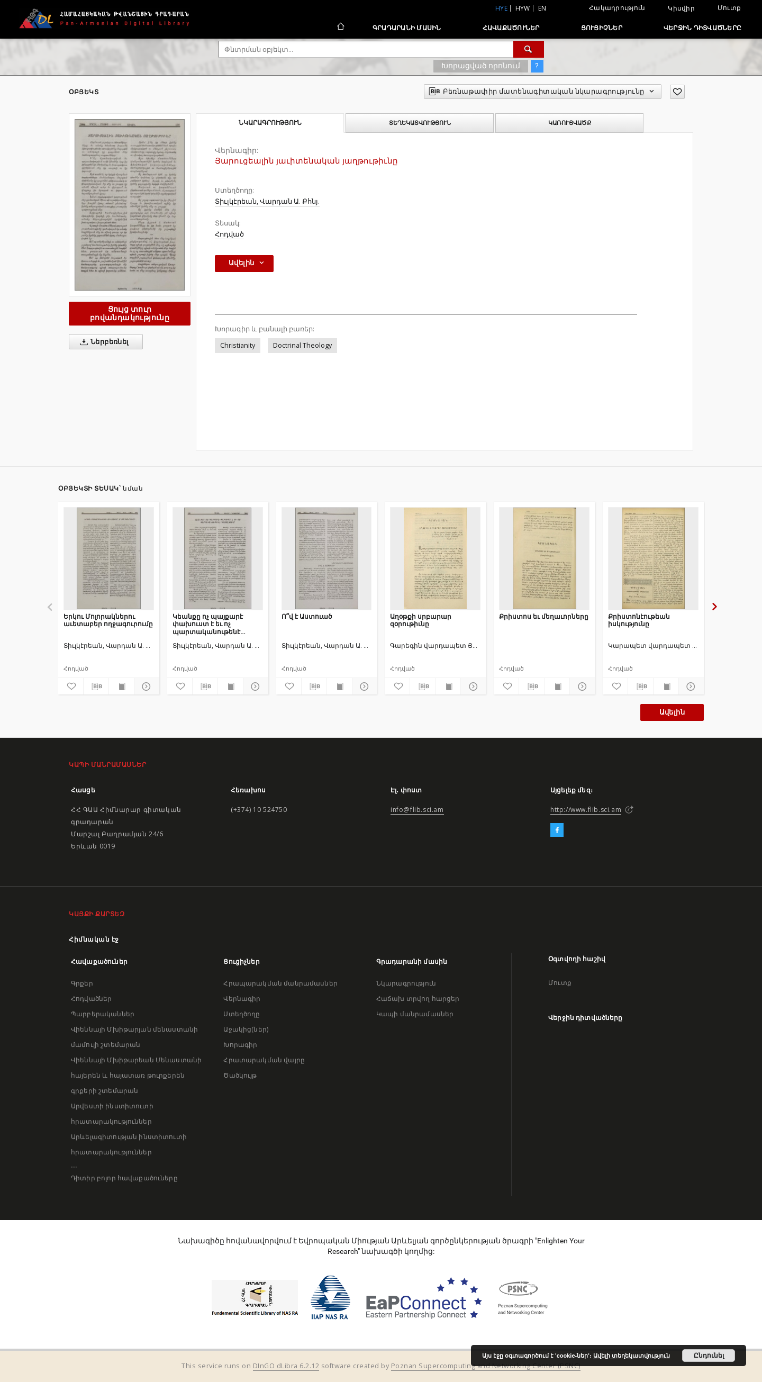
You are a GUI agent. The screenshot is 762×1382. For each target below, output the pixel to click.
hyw (522, 8)
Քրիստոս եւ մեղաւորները (543, 616)
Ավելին (672, 712)
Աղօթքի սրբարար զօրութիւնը (420, 620)
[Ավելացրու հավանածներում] (677, 92)
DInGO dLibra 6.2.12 (286, 1365)
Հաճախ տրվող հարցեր (418, 998)
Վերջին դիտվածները (702, 27)
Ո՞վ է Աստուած (307, 616)
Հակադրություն (617, 7)
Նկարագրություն (406, 983)
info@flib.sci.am (417, 809)
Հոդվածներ (91, 998)
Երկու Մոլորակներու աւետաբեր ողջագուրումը (108, 620)
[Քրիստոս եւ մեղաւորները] (544, 558)
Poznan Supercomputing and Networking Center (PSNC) (485, 1365)
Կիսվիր (681, 8)
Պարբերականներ (102, 1013)
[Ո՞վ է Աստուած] (326, 558)
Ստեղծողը (241, 1013)
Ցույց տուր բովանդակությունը (129, 313)
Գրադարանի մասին (407, 27)
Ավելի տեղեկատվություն (631, 1355)
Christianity (237, 345)
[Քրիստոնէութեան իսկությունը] (653, 558)
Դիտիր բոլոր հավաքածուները (124, 1177)
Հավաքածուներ (511, 27)
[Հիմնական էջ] (340, 27)
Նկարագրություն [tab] (270, 123)
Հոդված (229, 234)
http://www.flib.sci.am (585, 809)
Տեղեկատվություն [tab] (420, 123)
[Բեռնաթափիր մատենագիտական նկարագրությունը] (96, 686)
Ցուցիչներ (601, 27)
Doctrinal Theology (302, 345)
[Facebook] (557, 830)
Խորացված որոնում (480, 65)
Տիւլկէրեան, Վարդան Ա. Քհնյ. (267, 201)
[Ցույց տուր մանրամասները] (145, 686)
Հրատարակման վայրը (264, 1059)
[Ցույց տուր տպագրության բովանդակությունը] (121, 686)
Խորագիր (240, 1044)
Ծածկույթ (240, 1075)
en (542, 8)
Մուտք (729, 7)
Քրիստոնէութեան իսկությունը (639, 620)
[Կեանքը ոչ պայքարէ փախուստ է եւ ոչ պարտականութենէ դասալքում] (217, 558)
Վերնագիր (241, 998)
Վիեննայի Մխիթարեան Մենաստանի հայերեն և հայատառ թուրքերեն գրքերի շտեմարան (136, 1075)
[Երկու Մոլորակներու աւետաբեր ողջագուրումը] (108, 558)
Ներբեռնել (102, 342)
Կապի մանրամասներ (414, 1013)
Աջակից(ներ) (245, 1029)
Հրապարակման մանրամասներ (280, 983)
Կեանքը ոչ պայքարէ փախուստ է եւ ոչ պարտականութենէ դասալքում (208, 624)
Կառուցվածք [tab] (569, 123)
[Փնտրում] (528, 49)
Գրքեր (82, 983)
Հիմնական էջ (94, 939)
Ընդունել (709, 1355)
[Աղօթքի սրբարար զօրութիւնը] (435, 558)
